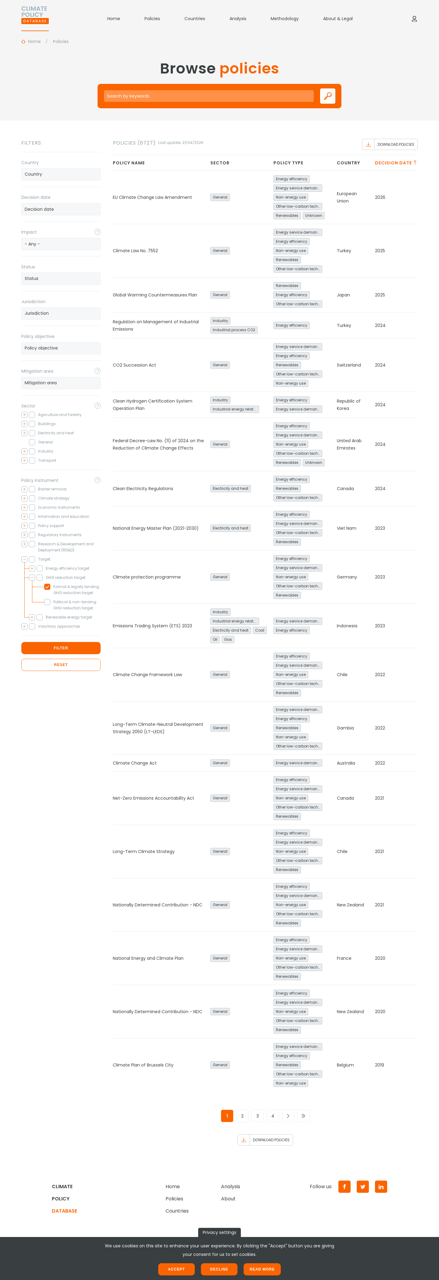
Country (30, 163)
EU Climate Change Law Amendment (152, 197)
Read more (262, 1269)
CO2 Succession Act (134, 365)
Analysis (238, 19)
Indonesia (347, 626)
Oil (215, 639)
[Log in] (414, 18)
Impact (29, 232)
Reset (61, 665)
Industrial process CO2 (234, 329)
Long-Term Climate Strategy (144, 851)
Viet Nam (346, 528)
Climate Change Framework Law (147, 675)
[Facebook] (344, 1187)
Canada (345, 489)
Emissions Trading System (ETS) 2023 (152, 626)
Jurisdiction (33, 302)
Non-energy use (291, 197)
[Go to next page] (288, 1116)
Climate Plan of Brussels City (143, 1065)
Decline (219, 1269)
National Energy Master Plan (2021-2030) (156, 528)
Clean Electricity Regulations (143, 489)
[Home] (35, 18)
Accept (176, 1269)
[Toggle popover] (98, 232)
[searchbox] (61, 174)
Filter (61, 648)
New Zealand (350, 905)
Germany (347, 577)
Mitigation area (37, 371)
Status (28, 267)
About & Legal (338, 19)
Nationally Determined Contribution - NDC (157, 905)
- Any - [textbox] (32, 244)
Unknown (313, 215)
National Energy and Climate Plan (148, 958)
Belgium (345, 1065)
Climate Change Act (135, 763)
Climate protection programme (147, 577)
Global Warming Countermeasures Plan (155, 295)
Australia (346, 763)
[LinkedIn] (381, 1187)
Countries (194, 19)
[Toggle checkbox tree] (24, 415)
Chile (342, 675)
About (228, 1198)
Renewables (287, 215)
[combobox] (61, 174)
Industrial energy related (235, 409)
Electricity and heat (230, 488)
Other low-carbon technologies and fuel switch (299, 206)
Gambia (345, 728)
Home (113, 19)
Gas (228, 639)
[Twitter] (363, 1187)
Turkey (344, 251)
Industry (220, 320)
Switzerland (349, 365)
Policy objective (38, 336)
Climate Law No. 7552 (135, 251)
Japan (343, 295)
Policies (152, 19)
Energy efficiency (291, 178)
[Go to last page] (303, 1116)
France (344, 958)
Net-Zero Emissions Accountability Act (153, 798)
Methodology (285, 19)
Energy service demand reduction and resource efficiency (299, 188)
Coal (259, 630)
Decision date (36, 197)
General (220, 197)
